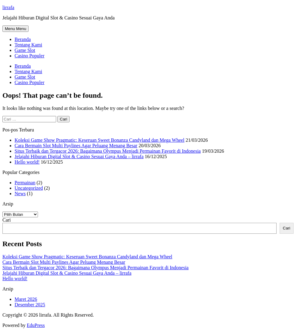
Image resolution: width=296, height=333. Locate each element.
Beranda (23, 39)
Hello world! (27, 162)
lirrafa (8, 7)
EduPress (36, 325)
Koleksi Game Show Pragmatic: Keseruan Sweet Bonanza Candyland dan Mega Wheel (100, 140)
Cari (6, 220)
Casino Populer (29, 55)
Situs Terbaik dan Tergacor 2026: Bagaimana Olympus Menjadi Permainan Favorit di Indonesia (108, 151)
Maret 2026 (26, 299)
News (20, 193)
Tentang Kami (28, 44)
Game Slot (25, 50)
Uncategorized (29, 188)
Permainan (25, 182)
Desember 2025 (30, 304)
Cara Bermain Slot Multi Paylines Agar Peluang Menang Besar (76, 145)
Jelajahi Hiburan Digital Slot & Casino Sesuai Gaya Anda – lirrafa (79, 156)
